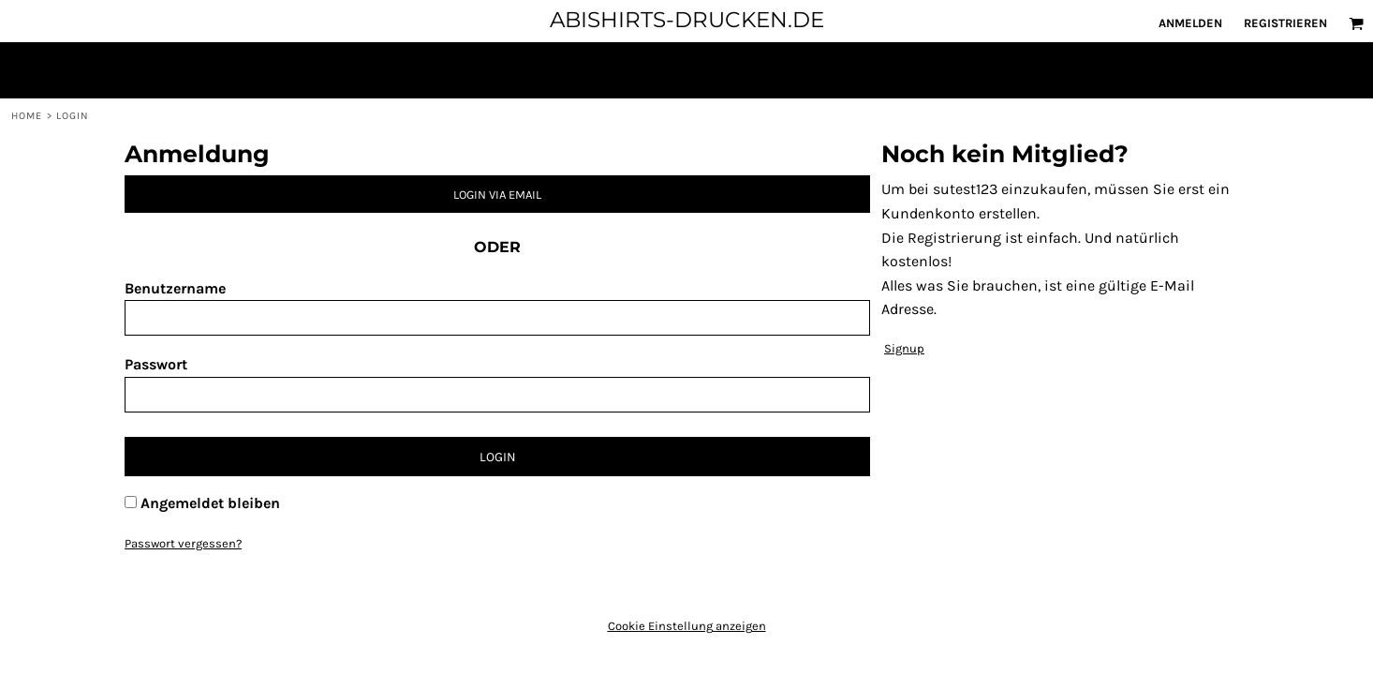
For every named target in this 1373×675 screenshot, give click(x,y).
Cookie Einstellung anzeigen (687, 626)
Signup (904, 348)
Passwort (156, 364)
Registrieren (1285, 23)
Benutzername (175, 288)
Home (26, 116)
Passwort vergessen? (183, 543)
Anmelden (1190, 23)
